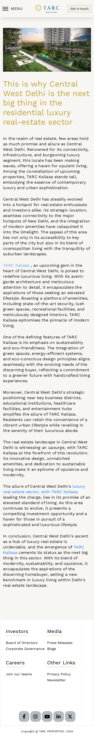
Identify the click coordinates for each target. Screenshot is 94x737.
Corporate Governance (25, 649)
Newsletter (56, 680)
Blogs (51, 649)
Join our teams (19, 674)
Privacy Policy (59, 674)
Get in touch (79, 8)
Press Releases (59, 643)
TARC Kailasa (16, 265)
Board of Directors (21, 643)
